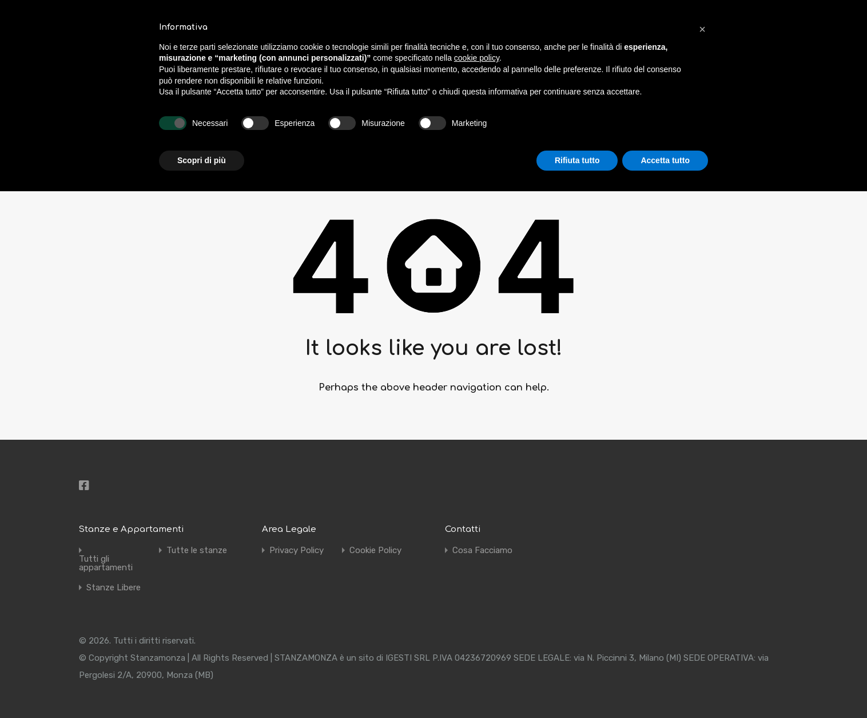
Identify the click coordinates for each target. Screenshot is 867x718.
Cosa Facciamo (482, 550)
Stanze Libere (113, 587)
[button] (702, 27)
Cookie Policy (375, 550)
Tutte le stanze (196, 550)
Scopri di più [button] (201, 160)
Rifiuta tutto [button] (577, 160)
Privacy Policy (296, 550)
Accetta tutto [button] (665, 160)
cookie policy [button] (476, 57)
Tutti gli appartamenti (106, 563)
